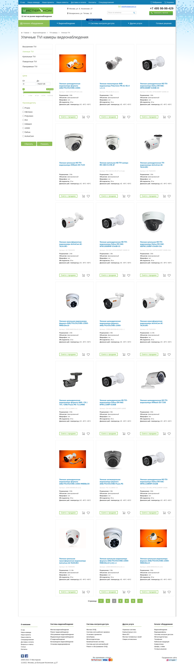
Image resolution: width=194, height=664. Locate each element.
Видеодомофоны (160, 632)
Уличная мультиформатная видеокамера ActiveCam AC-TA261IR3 (70, 244)
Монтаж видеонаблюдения (59, 629)
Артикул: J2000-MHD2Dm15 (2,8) (151, 567)
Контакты (24, 649)
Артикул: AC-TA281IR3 (148, 329)
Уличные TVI (28, 52)
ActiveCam (29, 136)
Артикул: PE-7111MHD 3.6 (109, 487)
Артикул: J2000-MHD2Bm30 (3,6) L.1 (112, 329)
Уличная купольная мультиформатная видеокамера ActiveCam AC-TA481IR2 (72, 561)
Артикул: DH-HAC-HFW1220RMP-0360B (153, 487)
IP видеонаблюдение (57, 639)
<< (101, 601)
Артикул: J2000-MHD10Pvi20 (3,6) (70, 92)
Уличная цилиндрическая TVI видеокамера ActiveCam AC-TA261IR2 (152, 165)
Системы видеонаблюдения (61, 624)
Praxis (27, 108)
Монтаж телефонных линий (131, 637)
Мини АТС (125, 634)
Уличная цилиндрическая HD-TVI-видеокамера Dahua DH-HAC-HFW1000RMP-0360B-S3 (113, 244)
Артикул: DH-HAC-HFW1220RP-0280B (113, 408)
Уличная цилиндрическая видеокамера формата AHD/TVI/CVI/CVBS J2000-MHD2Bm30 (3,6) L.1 (110, 323)
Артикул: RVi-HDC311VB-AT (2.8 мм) (112, 171)
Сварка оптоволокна (129, 639)
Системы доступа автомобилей (97, 644)
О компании (25, 624)
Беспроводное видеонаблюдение (61, 641)
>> (140, 601)
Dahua (27, 132)
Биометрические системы (95, 641)
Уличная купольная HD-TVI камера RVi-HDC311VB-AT (114, 164)
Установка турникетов (94, 634)
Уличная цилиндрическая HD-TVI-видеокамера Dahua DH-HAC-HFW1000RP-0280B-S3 (154, 86)
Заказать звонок (161, 13)
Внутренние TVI (29, 47)
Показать (45, 144)
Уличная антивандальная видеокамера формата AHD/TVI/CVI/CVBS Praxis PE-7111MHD (112, 481)
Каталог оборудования (33, 23)
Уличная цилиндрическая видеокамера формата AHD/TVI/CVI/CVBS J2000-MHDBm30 (74, 481)
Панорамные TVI (29, 66)
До (38, 81)
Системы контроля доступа (102, 23)
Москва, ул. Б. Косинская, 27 (81, 9)
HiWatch (28, 124)
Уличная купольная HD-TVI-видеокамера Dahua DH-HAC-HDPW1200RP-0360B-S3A (152, 244)
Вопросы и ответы (27, 644)
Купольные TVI (29, 57)
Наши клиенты (26, 637)
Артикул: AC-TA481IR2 (67, 567)
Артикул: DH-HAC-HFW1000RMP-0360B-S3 (114, 250)
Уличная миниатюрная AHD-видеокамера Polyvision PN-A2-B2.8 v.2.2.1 (115, 86)
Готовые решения (164, 23)
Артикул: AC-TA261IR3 (67, 250)
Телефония (158, 639)
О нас (23, 630)
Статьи (23, 647)
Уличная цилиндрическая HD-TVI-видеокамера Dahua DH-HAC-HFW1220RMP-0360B (154, 481)
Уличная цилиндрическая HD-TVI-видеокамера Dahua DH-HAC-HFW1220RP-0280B (113, 402)
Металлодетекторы (93, 639)
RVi (26, 120)
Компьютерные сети (129, 632)
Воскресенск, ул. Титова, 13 (80, 13)
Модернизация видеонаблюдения (62, 637)
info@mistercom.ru (128, 7)
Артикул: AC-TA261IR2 (148, 171)
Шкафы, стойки (159, 646)
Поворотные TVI (29, 61)
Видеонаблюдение (67, 23)
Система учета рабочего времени (98, 632)
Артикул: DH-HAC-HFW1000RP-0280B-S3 (154, 92)
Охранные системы (129, 629)
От (23, 81)
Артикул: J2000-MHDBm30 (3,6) (70, 487)
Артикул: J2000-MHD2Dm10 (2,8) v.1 (112, 567)
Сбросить (29, 144)
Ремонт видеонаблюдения (59, 632)
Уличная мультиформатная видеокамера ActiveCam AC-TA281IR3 (151, 323)
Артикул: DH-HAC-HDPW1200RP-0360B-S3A (155, 250)
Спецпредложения (27, 639)
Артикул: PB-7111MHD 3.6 (68, 408)
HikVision (29, 112)
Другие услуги (136, 23)
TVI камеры (54, 32)
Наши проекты (26, 635)
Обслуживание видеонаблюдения (62, 634)
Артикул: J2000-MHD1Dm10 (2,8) (70, 329)
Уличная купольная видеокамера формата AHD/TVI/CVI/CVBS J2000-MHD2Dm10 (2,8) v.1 (114, 561)
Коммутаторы (159, 644)
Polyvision (29, 116)
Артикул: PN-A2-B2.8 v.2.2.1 (109, 92)
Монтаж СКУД (91, 629)
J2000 (27, 128)
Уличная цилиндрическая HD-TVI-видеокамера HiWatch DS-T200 (154, 401)
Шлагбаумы (90, 637)
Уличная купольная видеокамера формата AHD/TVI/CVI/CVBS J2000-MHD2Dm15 (154, 561)
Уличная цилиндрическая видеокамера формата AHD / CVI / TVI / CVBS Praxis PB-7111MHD (73, 402)
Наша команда (26, 632)
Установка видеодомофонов (60, 644)
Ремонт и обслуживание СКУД (96, 646)
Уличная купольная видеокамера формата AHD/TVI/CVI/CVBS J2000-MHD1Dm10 (74, 323)
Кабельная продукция (161, 641)
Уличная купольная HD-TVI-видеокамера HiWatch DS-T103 (72, 164)
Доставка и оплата (27, 642)
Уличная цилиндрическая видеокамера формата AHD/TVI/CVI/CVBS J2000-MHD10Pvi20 (70, 86)
